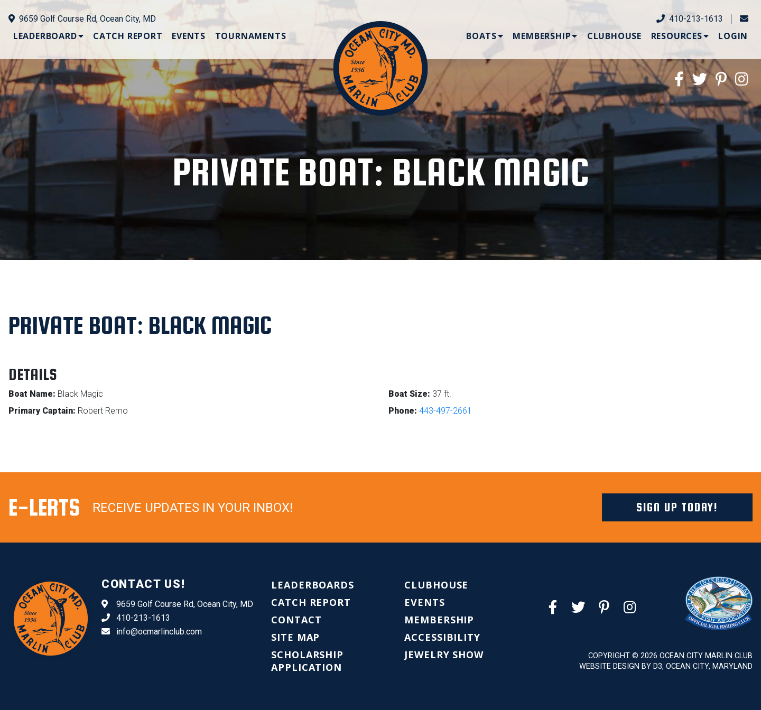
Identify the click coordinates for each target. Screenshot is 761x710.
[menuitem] (48, 36)
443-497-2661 (445, 411)
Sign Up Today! (677, 507)
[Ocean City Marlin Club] (380, 67)
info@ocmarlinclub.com (151, 632)
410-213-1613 (689, 18)
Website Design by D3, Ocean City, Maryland (666, 666)
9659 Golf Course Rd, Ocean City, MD (82, 19)
